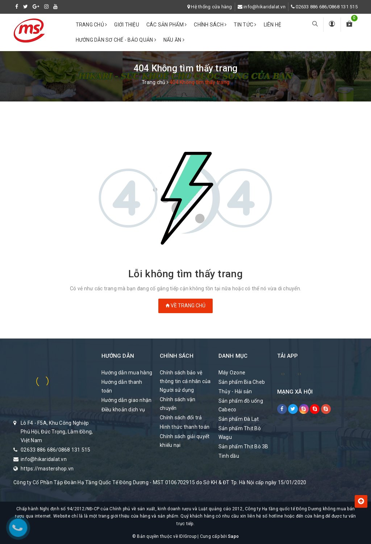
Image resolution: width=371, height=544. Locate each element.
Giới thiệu (126, 25)
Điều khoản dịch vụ (123, 409)
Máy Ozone (231, 372)
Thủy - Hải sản (235, 391)
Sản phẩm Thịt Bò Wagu (239, 432)
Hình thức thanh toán (184, 427)
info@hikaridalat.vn (264, 6)
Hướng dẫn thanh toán (121, 386)
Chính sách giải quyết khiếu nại (184, 440)
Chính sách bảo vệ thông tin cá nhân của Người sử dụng (185, 381)
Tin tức (245, 25)
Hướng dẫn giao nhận (126, 400)
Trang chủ (91, 25)
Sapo (233, 536)
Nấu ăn (173, 40)
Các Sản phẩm (166, 25)
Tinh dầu (228, 456)
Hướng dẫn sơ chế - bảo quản (116, 40)
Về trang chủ (185, 305)
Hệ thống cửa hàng (211, 6)
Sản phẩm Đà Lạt (238, 419)
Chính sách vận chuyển (178, 403)
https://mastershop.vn (47, 469)
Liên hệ (273, 25)
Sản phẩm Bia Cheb (241, 382)
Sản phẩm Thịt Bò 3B (243, 446)
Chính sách (210, 25)
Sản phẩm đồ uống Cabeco (240, 405)
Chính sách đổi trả (181, 417)
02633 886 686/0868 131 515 (327, 6)
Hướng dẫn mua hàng (127, 372)
